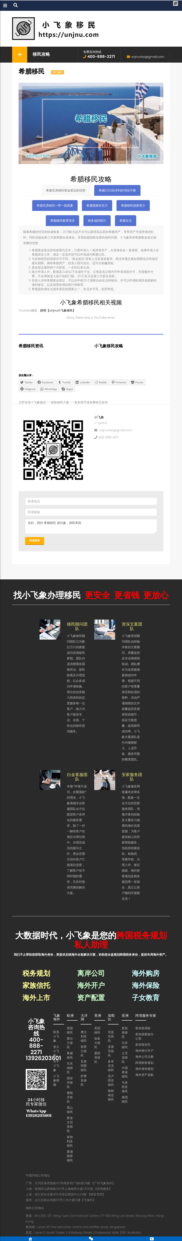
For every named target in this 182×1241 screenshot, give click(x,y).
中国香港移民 (125, 1072)
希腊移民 (70, 1055)
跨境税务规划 (144, 1063)
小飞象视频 (56, 1080)
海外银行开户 (144, 1050)
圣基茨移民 (111, 1051)
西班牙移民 (70, 1082)
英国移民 (70, 1030)
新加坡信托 (142, 1044)
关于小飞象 (56, 1065)
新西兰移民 (84, 1051)
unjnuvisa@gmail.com (147, 57)
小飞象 (98, 417)
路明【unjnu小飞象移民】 (58, 310)
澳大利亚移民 (84, 1036)
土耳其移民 (125, 1057)
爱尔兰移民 (70, 1042)
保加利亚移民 (70, 1141)
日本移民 (125, 1045)
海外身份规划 (144, 1069)
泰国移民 (125, 1099)
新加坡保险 (142, 1028)
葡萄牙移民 (70, 1097)
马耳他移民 (70, 1067)
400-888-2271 (108, 437)
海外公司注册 (144, 1056)
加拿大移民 (97, 1042)
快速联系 (34, 540)
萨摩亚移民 (84, 1080)
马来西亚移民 (125, 1086)
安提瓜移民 (111, 1036)
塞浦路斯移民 (70, 1155)
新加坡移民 (125, 1032)
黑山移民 (70, 1109)
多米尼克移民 (111, 1065)
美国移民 (97, 1030)
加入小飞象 (56, 1051)
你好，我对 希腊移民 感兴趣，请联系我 (91, 526)
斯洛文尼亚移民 (70, 1124)
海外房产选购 (144, 1075)
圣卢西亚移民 (111, 1080)
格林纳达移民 (111, 1095)
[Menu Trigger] (175, 4)
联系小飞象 (56, 1036)
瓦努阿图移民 (84, 1065)
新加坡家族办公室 (144, 1036)
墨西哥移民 (97, 1057)
